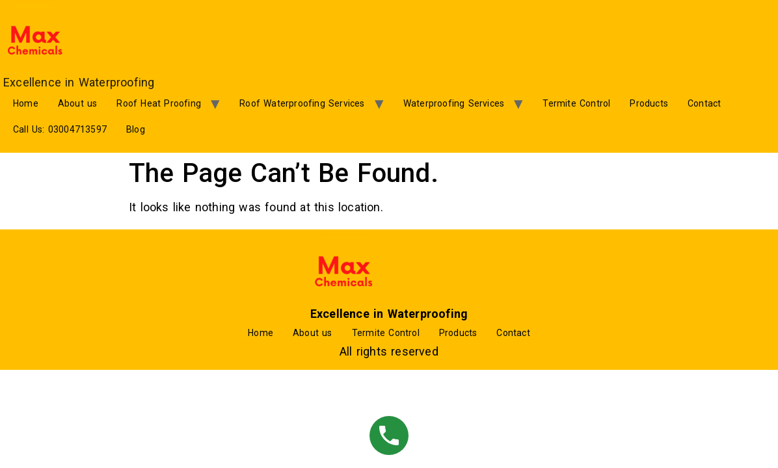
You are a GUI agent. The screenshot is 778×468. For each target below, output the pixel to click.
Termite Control (576, 103)
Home (25, 103)
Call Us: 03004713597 (60, 129)
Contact (704, 103)
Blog (135, 129)
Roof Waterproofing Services (301, 103)
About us (78, 103)
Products (649, 103)
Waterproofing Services (453, 103)
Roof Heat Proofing (158, 103)
